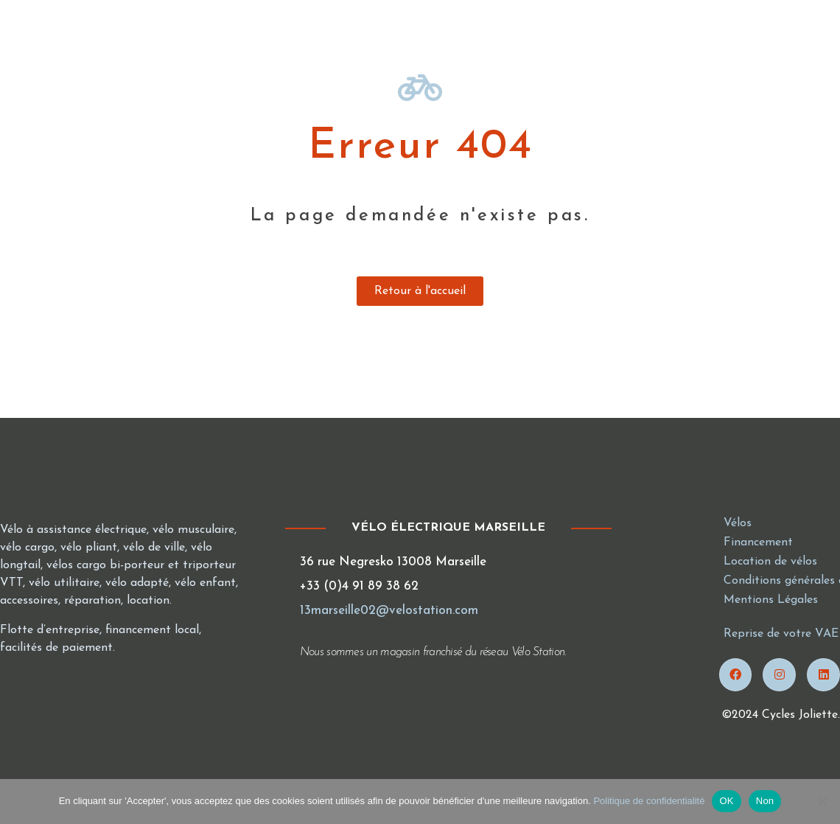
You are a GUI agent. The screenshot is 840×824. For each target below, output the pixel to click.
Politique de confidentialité (648, 800)
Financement (758, 542)
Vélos (738, 523)
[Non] (821, 801)
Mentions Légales (771, 600)
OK (726, 800)
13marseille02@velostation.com (389, 610)
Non (765, 800)
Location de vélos (770, 562)
